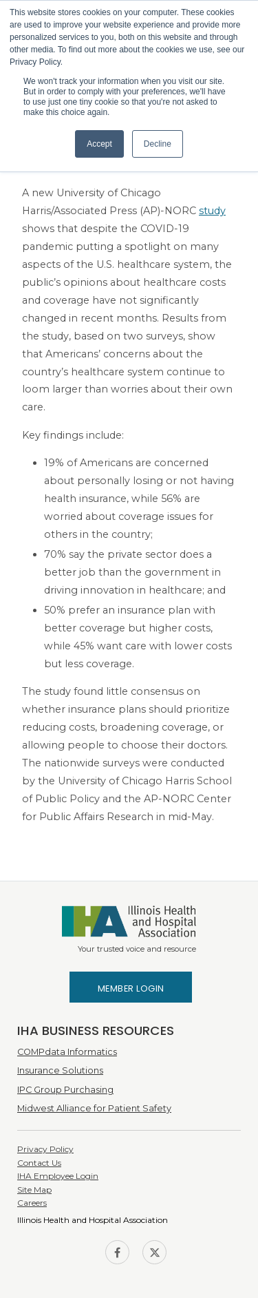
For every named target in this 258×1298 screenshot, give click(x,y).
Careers (32, 1202)
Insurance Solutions (60, 1070)
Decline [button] (157, 144)
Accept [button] (99, 144)
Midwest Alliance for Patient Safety (94, 1108)
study (212, 211)
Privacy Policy (45, 1149)
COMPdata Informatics (67, 1052)
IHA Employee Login (57, 1176)
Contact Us (39, 1163)
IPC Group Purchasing (65, 1090)
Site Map (34, 1189)
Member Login (131, 988)
